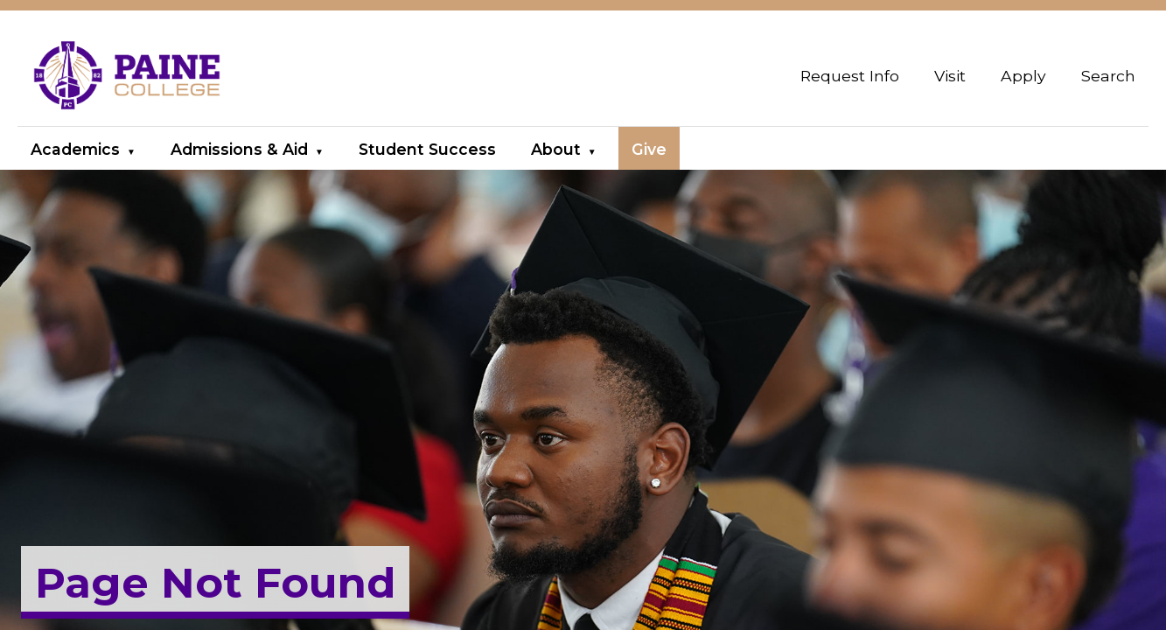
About (556, 149)
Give (649, 149)
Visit (950, 75)
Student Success (427, 149)
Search (1108, 75)
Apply (1023, 75)
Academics (75, 149)
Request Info (849, 75)
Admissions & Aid (239, 149)
